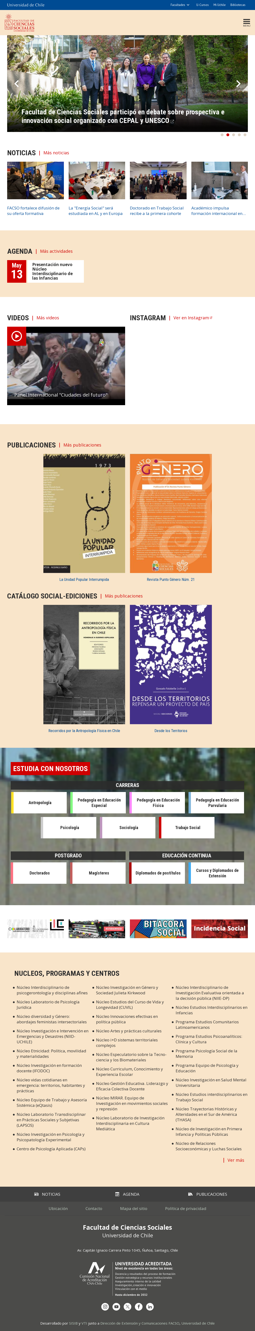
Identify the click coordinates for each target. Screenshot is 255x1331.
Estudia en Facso (97, 928)
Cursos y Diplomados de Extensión (217, 873)
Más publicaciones (82, 445)
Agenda (127, 1194)
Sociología (128, 827)
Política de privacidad (185, 1208)
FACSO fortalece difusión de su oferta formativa (33, 210)
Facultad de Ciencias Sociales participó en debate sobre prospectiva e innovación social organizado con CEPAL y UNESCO (122, 116)
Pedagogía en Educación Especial (99, 802)
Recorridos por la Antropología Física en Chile (84, 730)
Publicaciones (207, 1194)
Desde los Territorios (170, 730)
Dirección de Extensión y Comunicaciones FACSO (139, 1323)
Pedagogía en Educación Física (158, 802)
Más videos (47, 318)
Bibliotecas (237, 5)
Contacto (94, 1208)
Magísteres (99, 872)
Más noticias (56, 152)
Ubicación (58, 1208)
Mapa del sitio (133, 1208)
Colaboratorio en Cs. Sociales (35, 928)
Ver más (236, 1160)
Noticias (47, 1194)
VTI (84, 1323)
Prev (17, 84)
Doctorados (40, 872)
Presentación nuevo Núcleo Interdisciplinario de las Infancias (52, 271)
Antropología (40, 802)
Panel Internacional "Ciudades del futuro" (60, 395)
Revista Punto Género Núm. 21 (171, 579)
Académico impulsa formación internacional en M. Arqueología (216, 210)
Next (238, 84)
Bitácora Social (158, 928)
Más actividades (56, 251)
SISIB (73, 1323)
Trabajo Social (187, 827)
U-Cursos (202, 5)
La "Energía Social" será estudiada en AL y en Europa (96, 210)
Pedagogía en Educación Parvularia (217, 802)
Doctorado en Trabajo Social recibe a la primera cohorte (157, 210)
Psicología (69, 827)
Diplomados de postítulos (158, 872)
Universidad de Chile (198, 1323)
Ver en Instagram (191, 318)
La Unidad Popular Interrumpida (84, 579)
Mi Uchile (220, 5)
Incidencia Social (219, 928)
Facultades (178, 5)
